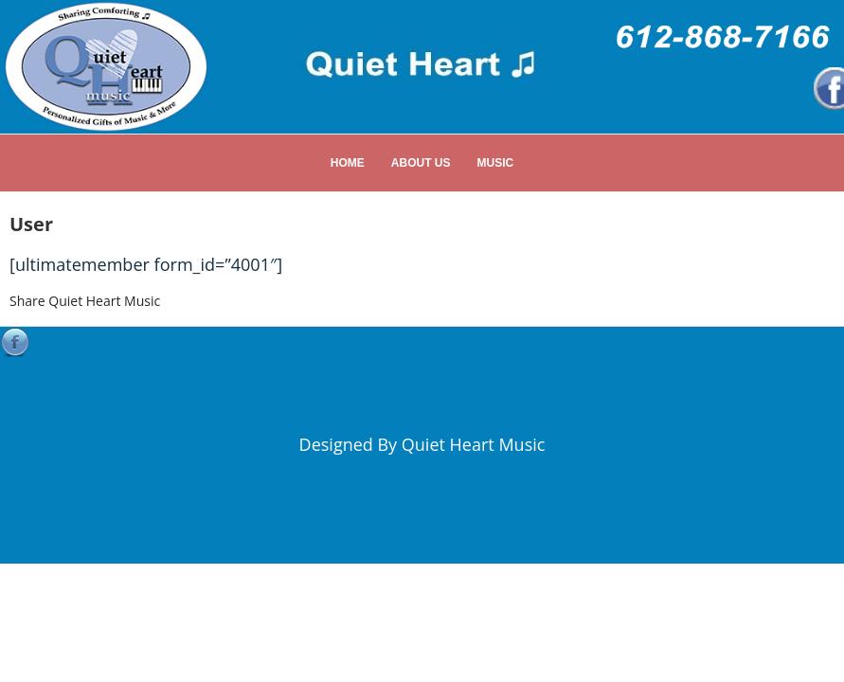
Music (495, 163)
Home (348, 163)
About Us (421, 163)
